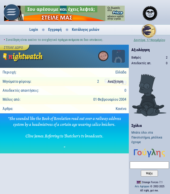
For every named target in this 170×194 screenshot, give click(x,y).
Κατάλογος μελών (85, 29)
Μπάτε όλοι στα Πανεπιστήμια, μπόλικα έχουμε (146, 137)
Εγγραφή (55, 29)
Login (33, 29)
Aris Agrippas (142, 186)
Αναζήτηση (115, 81)
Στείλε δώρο (13, 47)
